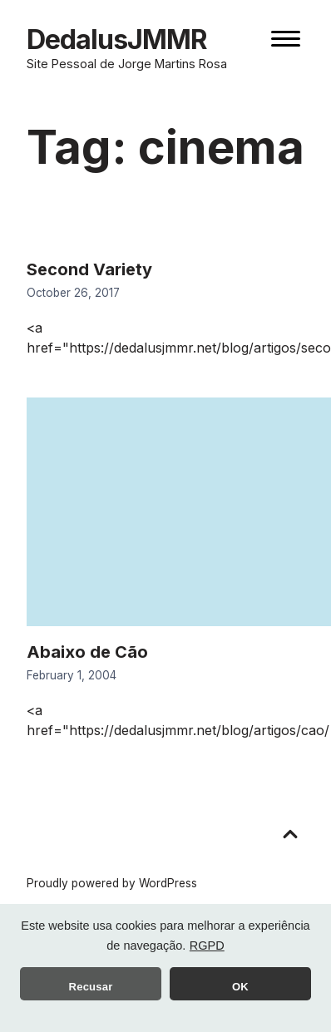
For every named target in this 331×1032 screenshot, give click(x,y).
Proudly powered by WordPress (112, 883)
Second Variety (89, 269)
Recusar (91, 986)
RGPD (207, 945)
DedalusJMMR (117, 39)
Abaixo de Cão (87, 652)
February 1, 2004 (71, 675)
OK (240, 986)
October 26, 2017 (73, 292)
